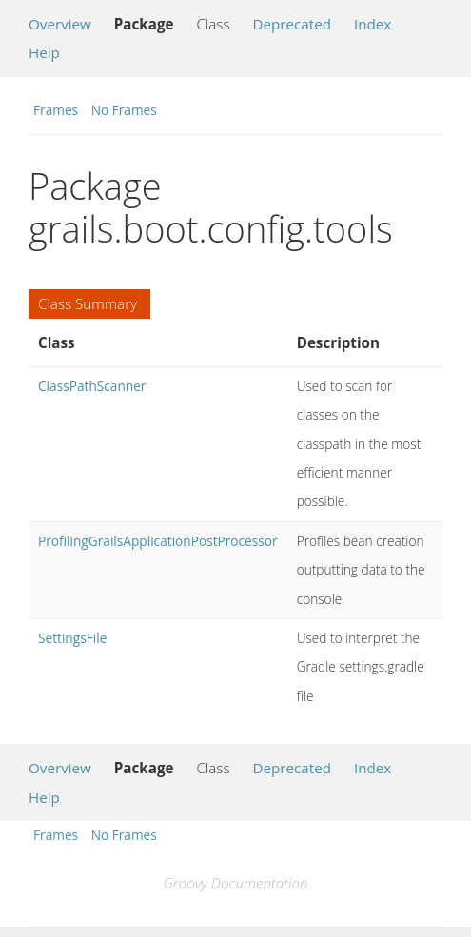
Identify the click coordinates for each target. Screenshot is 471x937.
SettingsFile (72, 638)
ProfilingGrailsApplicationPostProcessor (158, 541)
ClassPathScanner (92, 386)
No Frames (124, 110)
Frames (55, 110)
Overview (60, 23)
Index (372, 23)
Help (44, 52)
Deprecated (291, 23)
